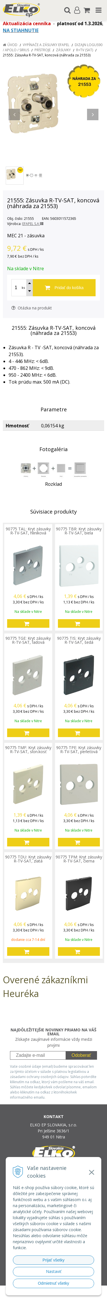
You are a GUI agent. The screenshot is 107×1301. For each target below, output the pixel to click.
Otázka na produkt (31, 308)
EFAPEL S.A (32, 223)
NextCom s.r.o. (64, 1295)
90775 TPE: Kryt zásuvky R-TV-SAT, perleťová (78, 749)
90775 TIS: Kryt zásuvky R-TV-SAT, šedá (79, 640)
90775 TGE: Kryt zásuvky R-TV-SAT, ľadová (28, 640)
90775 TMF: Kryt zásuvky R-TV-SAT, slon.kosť (28, 749)
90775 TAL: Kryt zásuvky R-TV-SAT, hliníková (28, 531)
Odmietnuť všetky (53, 1283)
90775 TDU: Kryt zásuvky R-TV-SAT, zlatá (28, 859)
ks (23, 287)
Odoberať (81, 1055)
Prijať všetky (53, 1260)
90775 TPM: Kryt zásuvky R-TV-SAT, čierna (79, 859)
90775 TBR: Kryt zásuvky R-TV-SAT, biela (79, 531)
